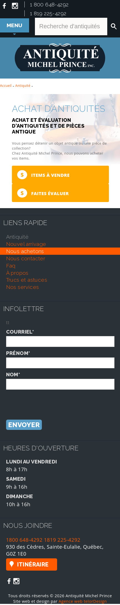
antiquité (17, 238)
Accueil (6, 85)
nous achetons (25, 252)
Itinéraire (33, 565)
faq (11, 267)
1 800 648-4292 (49, 4)
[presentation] (48, 401)
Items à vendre (43, 175)
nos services (22, 288)
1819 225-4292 (62, 540)
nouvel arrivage (26, 245)
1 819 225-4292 (48, 13)
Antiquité (22, 85)
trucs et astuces (26, 281)
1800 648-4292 (24, 540)
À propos (17, 274)
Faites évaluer (42, 193)
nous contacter (25, 259)
